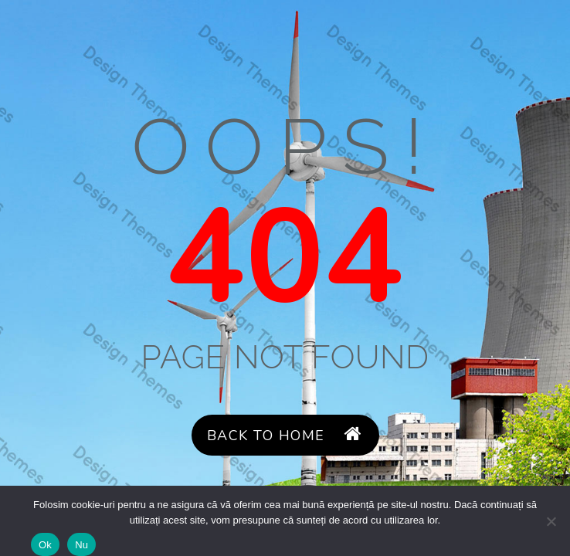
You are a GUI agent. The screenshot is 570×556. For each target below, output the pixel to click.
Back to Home (285, 435)
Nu (81, 545)
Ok (45, 545)
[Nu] (550, 521)
